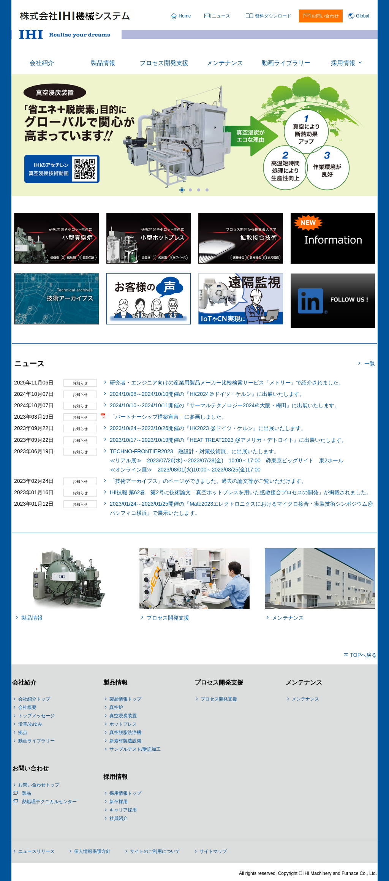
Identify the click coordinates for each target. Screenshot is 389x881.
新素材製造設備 (125, 740)
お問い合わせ (325, 16)
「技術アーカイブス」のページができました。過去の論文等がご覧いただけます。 (208, 481)
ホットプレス (123, 724)
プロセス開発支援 (218, 682)
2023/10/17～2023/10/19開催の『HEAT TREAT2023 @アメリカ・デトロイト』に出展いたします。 (228, 440)
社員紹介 (118, 818)
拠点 (22, 732)
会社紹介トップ (34, 699)
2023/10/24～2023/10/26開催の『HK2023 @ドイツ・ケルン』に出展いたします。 (208, 428)
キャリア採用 (123, 810)
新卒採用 (118, 801)
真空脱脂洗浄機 (125, 732)
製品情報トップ (125, 699)
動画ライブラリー (36, 740)
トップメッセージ (36, 715)
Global (362, 16)
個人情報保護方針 (92, 851)
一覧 (369, 364)
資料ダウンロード (273, 16)
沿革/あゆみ (30, 724)
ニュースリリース (36, 851)
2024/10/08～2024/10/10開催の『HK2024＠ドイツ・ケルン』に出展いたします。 (207, 394)
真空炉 (116, 707)
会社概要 (27, 707)
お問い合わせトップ (38, 785)
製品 (26, 793)
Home (185, 16)
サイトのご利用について (155, 851)
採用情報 (115, 776)
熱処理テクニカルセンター (49, 801)
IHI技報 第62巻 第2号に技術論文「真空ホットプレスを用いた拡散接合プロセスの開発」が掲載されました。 (241, 492)
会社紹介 (24, 682)
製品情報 (115, 682)
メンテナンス (304, 682)
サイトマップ (213, 851)
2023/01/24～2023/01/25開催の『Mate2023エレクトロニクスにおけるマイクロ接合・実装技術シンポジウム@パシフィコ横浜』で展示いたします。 (241, 508)
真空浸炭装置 (123, 715)
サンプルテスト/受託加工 (135, 749)
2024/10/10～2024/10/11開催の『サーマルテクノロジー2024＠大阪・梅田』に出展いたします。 (225, 405)
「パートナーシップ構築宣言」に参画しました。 (168, 417)
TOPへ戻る (363, 655)
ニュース (221, 16)
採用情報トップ (125, 793)
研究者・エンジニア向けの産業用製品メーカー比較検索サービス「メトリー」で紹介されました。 (227, 383)
